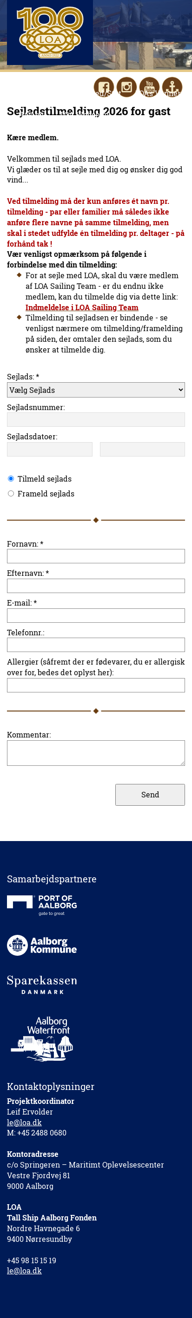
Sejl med (36, 93)
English (144, 104)
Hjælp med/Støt (93, 93)
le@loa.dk (24, 1122)
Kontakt (103, 104)
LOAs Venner (158, 93)
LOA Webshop (84, 114)
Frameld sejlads (46, 493)
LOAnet (33, 114)
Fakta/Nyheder (48, 104)
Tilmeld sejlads (45, 478)
